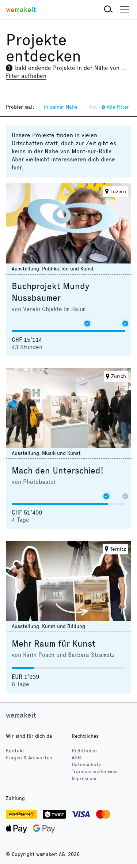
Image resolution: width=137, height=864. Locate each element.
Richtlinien (84, 751)
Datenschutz (86, 765)
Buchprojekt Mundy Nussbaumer (50, 292)
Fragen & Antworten (29, 758)
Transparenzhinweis (95, 771)
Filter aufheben (26, 75)
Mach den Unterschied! (57, 470)
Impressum (84, 778)
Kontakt (15, 751)
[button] (108, 9)
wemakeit (21, 715)
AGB (76, 758)
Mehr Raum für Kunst (54, 643)
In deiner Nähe (60, 107)
